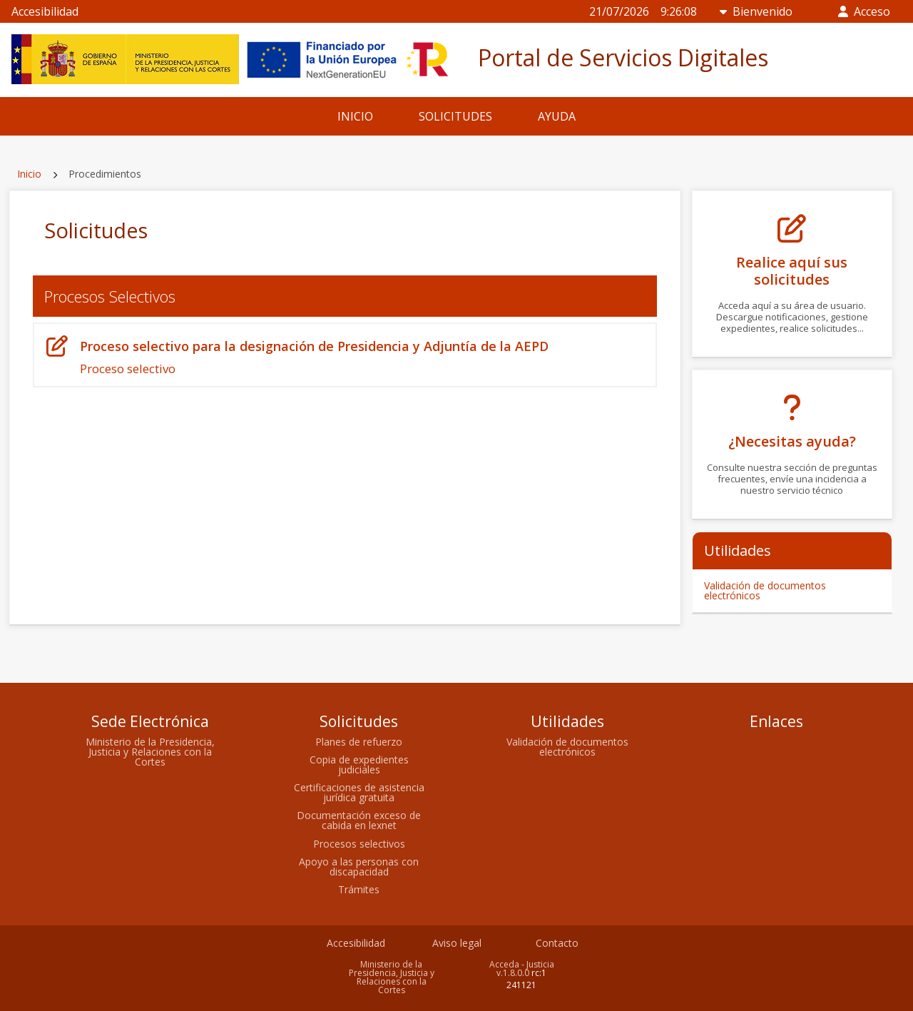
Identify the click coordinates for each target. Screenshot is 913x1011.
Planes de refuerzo (358, 741)
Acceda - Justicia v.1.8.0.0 (521, 968)
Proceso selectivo (345, 356)
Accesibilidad (44, 11)
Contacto (557, 943)
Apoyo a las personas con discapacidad (359, 866)
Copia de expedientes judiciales (359, 764)
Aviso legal (456, 943)
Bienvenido (756, 11)
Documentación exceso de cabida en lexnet (359, 820)
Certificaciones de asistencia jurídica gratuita (359, 792)
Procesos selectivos (359, 843)
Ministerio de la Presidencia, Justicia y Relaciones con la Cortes (150, 751)
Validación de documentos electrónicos (765, 590)
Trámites (358, 889)
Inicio (29, 174)
